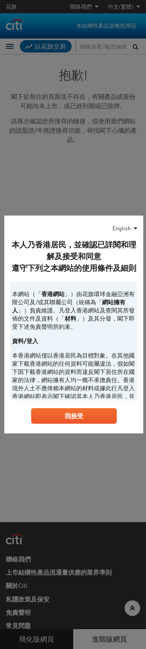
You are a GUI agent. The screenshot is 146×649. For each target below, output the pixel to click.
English (122, 228)
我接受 (74, 415)
